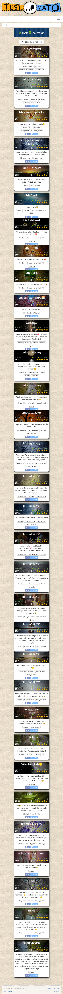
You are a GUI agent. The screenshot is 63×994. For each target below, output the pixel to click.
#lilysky (24, 67)
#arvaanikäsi (41, 521)
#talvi (42, 158)
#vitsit (20, 99)
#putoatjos (22, 672)
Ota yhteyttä (8, 991)
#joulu (31, 346)
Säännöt (56, 991)
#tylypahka (33, 844)
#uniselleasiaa (31, 784)
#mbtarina (37, 128)
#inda (30, 128)
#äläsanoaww (31, 434)
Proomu (21, 988)
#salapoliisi (31, 587)
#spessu (42, 343)
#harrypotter (23, 844)
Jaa (27, 73)
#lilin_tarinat (40, 70)
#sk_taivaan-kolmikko (26, 70)
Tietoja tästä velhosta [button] (31, 42)
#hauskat (26, 103)
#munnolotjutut (35, 814)
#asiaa (43, 372)
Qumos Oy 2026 (10, 988)
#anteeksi (35, 376)
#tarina (30, 67)
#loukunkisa (28, 313)
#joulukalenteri (34, 372)
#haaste (42, 99)
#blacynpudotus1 (25, 158)
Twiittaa (34, 73)
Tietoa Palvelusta (53, 989)
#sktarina (38, 67)
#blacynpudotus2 (26, 131)
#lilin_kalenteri (35, 103)
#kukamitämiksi (22, 463)
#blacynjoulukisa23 (24, 343)
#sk (31, 214)
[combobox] (31, 25)
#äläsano (34, 99)
